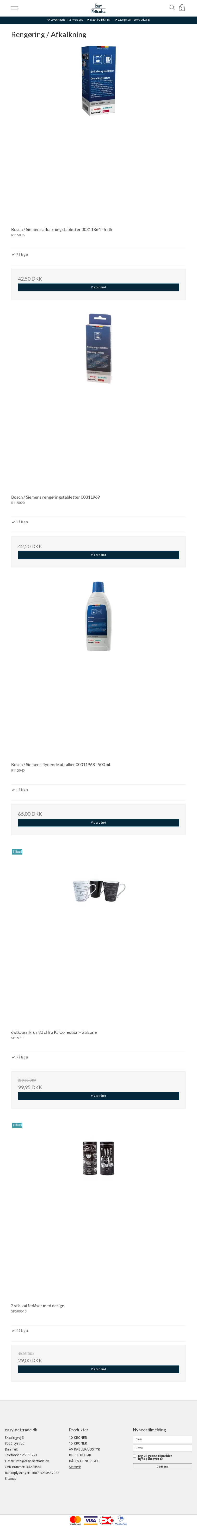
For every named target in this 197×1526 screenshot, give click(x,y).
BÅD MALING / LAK (83, 1461)
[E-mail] (162, 1448)
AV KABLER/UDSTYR (84, 1449)
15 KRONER (78, 1443)
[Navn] (162, 1439)
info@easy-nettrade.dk (32, 1461)
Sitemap (11, 1478)
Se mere (75, 1467)
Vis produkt (98, 287)
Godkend (162, 1466)
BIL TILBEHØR (80, 1455)
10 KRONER (78, 1437)
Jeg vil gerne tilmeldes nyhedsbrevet (155, 1458)
